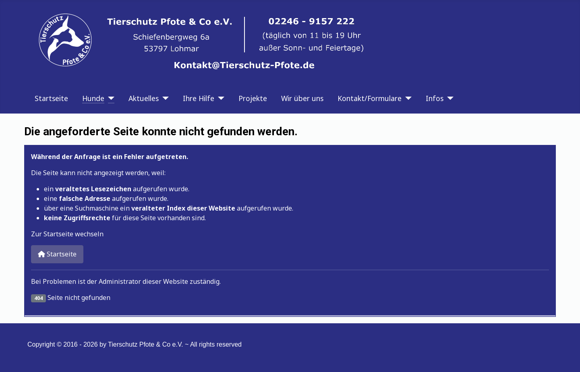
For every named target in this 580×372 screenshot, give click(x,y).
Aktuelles (143, 98)
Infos (434, 98)
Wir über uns (302, 98)
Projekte (252, 98)
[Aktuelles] (164, 98)
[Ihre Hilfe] (219, 98)
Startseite (51, 98)
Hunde (93, 98)
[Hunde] (109, 98)
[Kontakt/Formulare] (407, 98)
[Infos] (448, 98)
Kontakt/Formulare (370, 98)
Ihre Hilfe (198, 98)
